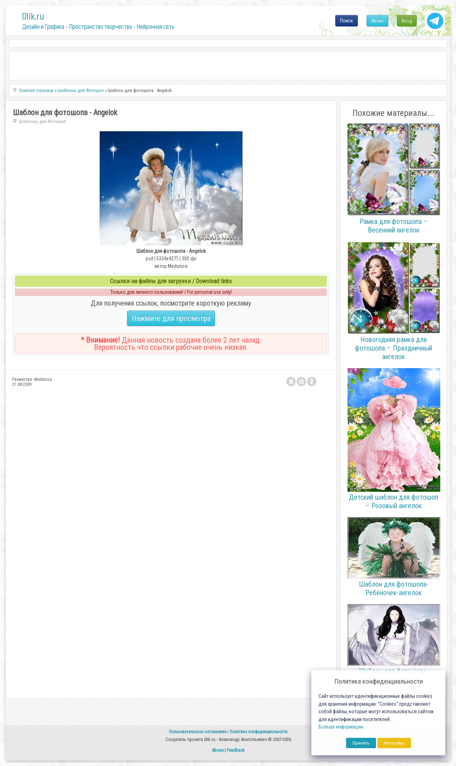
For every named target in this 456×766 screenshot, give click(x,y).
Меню (377, 21)
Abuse (218, 750)
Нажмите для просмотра (171, 318)
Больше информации (341, 727)
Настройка (394, 743)
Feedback (236, 750)
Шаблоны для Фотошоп (42, 121)
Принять (361, 743)
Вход (407, 21)
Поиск (346, 21)
